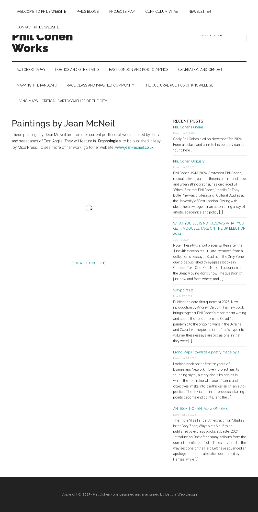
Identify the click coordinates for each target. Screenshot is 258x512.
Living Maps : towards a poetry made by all (207, 352)
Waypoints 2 (183, 290)
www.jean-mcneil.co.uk (134, 147)
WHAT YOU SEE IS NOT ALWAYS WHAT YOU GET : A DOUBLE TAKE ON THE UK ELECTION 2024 (210, 228)
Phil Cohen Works (42, 42)
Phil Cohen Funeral (188, 127)
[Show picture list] (88, 263)
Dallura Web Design (181, 494)
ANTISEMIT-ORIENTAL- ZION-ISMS (200, 409)
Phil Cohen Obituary (189, 161)
